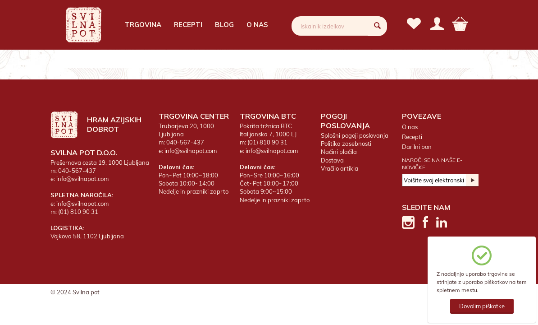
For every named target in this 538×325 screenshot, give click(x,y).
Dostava (332, 160)
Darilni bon (417, 146)
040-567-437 (77, 170)
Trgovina (143, 24)
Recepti (188, 24)
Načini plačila (339, 151)
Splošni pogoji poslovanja (354, 135)
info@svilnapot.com (82, 178)
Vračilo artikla (339, 168)
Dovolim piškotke (482, 306)
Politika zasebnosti (346, 143)
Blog (224, 24)
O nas (257, 24)
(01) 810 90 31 (78, 211)
